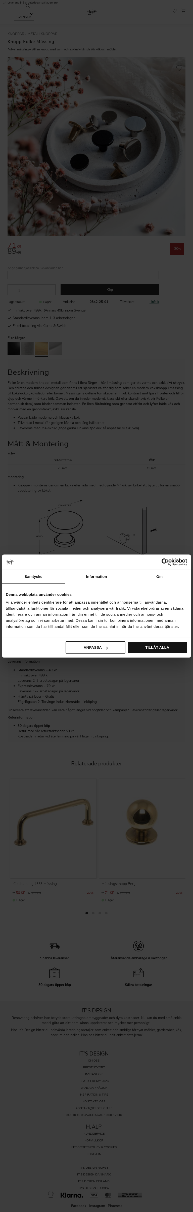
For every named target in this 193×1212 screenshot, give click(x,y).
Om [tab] (159, 576)
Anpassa (96, 647)
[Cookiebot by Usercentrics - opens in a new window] (165, 562)
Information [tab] (96, 576)
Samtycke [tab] (33, 576)
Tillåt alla (157, 647)
